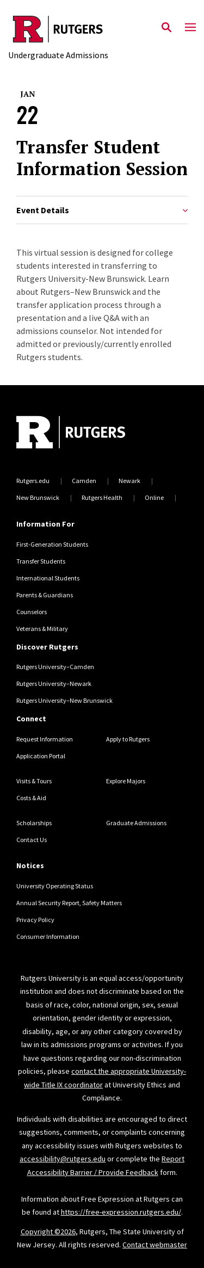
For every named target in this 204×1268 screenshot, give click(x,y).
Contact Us (31, 840)
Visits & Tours (34, 781)
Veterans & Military (42, 628)
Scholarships (34, 823)
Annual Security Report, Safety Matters (69, 903)
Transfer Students (40, 561)
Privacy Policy (35, 920)
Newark (129, 481)
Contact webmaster (154, 1245)
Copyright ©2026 (48, 1231)
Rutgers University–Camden (55, 667)
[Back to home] (89, 433)
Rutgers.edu (33, 481)
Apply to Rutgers (128, 739)
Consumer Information (47, 936)
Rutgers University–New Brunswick (64, 700)
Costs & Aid (31, 798)
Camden (84, 481)
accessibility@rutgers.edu (63, 1159)
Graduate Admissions (136, 823)
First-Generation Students (52, 544)
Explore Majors (125, 781)
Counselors (31, 612)
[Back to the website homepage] (58, 29)
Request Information (44, 739)
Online (154, 497)
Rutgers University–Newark (53, 683)
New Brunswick (37, 497)
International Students (47, 578)
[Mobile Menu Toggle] (190, 28)
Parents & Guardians (44, 595)
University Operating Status (54, 886)
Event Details (102, 210)
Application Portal (40, 756)
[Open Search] (166, 28)
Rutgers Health (102, 497)
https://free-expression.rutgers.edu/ (121, 1212)
